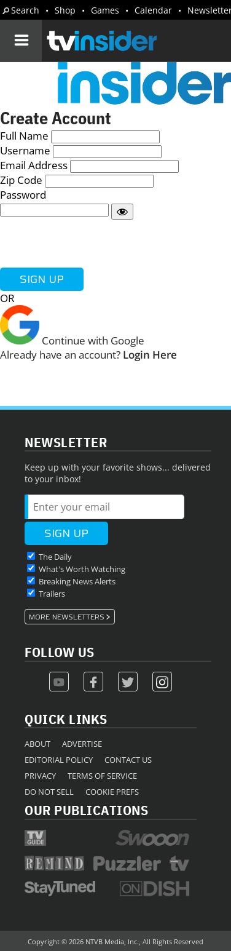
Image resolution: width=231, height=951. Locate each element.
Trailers (52, 593)
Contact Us (128, 759)
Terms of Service (102, 775)
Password (23, 195)
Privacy (40, 775)
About (37, 743)
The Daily (55, 556)
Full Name (24, 136)
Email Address (34, 165)
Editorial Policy (59, 759)
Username (25, 150)
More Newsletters (66, 617)
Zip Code (21, 180)
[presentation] (93, 244)
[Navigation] (21, 41)
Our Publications (86, 810)
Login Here (150, 355)
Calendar (153, 10)
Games (105, 10)
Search (25, 10)
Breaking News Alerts (77, 581)
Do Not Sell (49, 791)
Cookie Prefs (112, 791)
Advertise (82, 743)
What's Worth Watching (82, 569)
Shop (65, 10)
